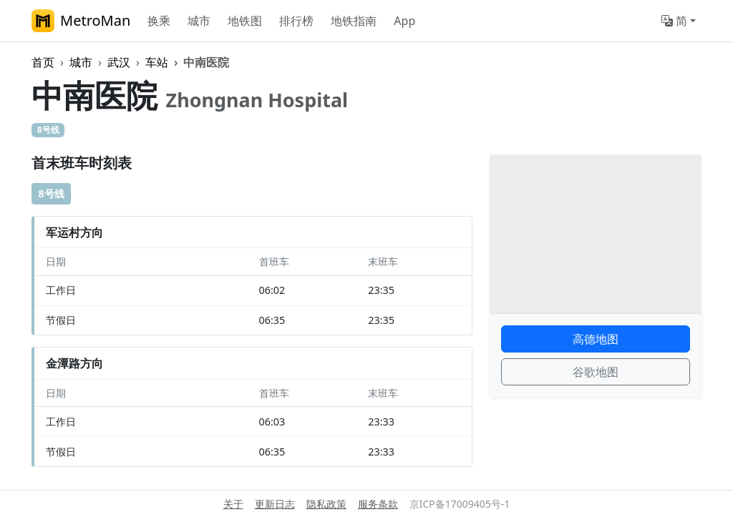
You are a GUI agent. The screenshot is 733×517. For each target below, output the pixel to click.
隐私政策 (326, 504)
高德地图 (595, 339)
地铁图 (245, 21)
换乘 (158, 21)
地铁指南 (354, 21)
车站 (156, 62)
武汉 (118, 62)
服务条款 (378, 504)
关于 (233, 504)
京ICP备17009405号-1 (459, 504)
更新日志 (275, 504)
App (404, 21)
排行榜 (296, 21)
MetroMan (80, 20)
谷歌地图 (595, 372)
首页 (42, 62)
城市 (199, 21)
